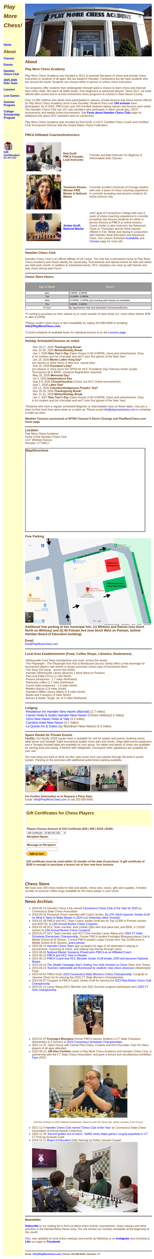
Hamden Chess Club (11, 72)
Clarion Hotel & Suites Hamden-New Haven (56, 715)
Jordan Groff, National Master (73, 227)
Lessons (9, 89)
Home (7, 44)
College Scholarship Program (12, 114)
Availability (132, 238)
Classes (9, 58)
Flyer (35, 1057)
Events (8, 64)
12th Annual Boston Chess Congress (75, 923)
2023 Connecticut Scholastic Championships (94, 1041)
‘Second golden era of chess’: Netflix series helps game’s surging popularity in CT (97, 1133)
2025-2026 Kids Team (11, 82)
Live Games (11, 95)
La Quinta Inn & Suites (41, 726)
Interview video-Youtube (104, 917)
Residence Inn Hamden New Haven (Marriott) (58, 711)
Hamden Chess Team (60, 945)
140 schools (122, 103)
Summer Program (9, 104)
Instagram (122, 1238)
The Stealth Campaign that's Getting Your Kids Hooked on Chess (87, 964)
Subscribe (31, 1225)
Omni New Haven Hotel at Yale (47, 719)
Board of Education (59, 1140)
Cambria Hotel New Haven (44, 722)
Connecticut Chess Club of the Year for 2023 (110, 908)
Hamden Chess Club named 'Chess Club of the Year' (78, 1127)
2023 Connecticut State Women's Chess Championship (97, 974)
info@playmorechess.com (119, 409)
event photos (77, 942)
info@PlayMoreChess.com (41, 644)
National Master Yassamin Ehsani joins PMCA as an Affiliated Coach (89, 952)
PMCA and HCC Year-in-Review (67, 955)
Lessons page (117, 332)
